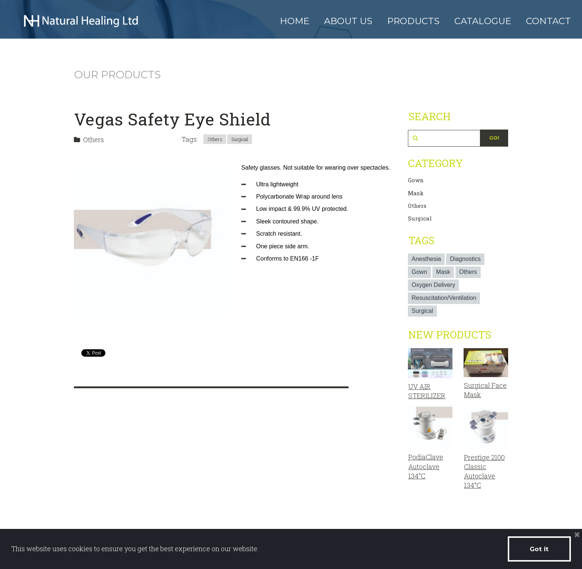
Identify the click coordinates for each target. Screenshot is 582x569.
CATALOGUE (482, 21)
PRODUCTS (413, 21)
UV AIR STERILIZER (426, 391)
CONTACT (548, 21)
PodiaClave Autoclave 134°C (425, 466)
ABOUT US (348, 21)
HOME (294, 21)
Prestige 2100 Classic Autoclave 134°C (484, 471)
